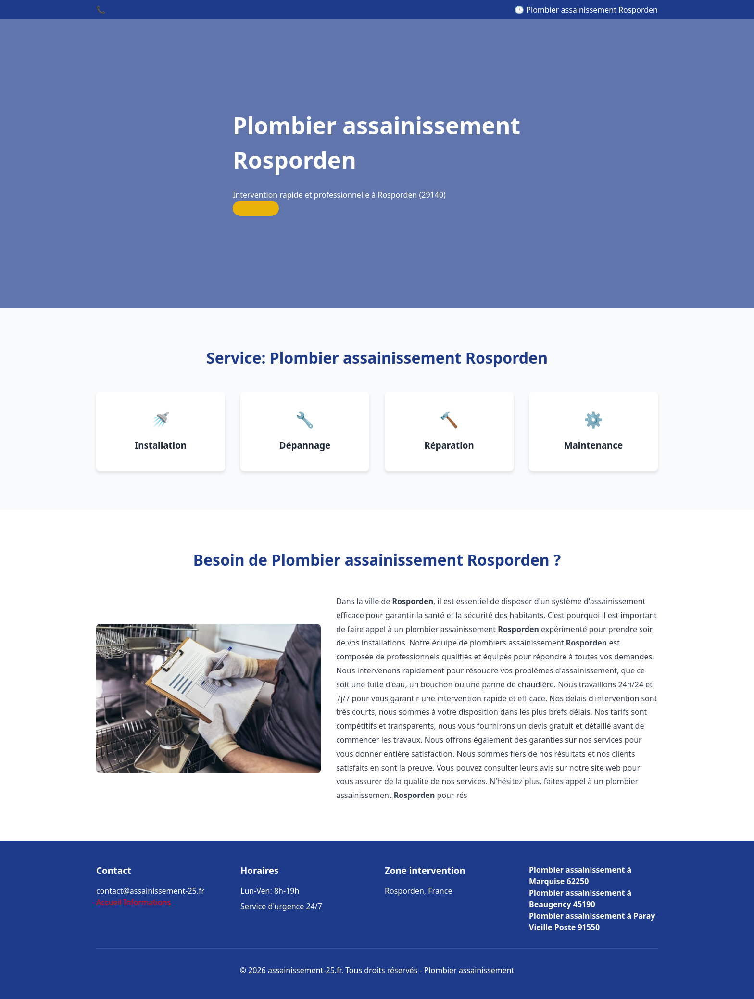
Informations (147, 902)
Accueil (109, 902)
